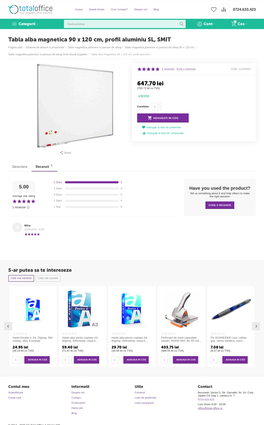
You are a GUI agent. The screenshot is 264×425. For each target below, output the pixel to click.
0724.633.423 (244, 9)
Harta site (77, 408)
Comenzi (140, 392)
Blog (156, 9)
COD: (234, 69)
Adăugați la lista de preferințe (161, 127)
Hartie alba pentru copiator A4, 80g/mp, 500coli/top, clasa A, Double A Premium (130, 339)
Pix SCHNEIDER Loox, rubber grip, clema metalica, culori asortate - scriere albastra (229, 339)
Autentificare (15, 392)
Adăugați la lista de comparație (163, 133)
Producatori (78, 402)
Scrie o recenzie (186, 69)
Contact (76, 397)
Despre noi (140, 9)
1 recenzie (168, 69)
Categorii (27, 24)
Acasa (78, 9)
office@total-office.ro (210, 408)
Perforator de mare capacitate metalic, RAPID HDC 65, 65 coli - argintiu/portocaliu (180, 339)
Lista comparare (144, 402)
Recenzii (44, 166)
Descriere (19, 166)
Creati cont (14, 397)
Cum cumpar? (119, 9)
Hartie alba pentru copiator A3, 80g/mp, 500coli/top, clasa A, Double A (80, 339)
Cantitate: (143, 106)
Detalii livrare (96, 9)
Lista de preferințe (145, 397)
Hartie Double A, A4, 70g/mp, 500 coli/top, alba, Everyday (32, 339)
